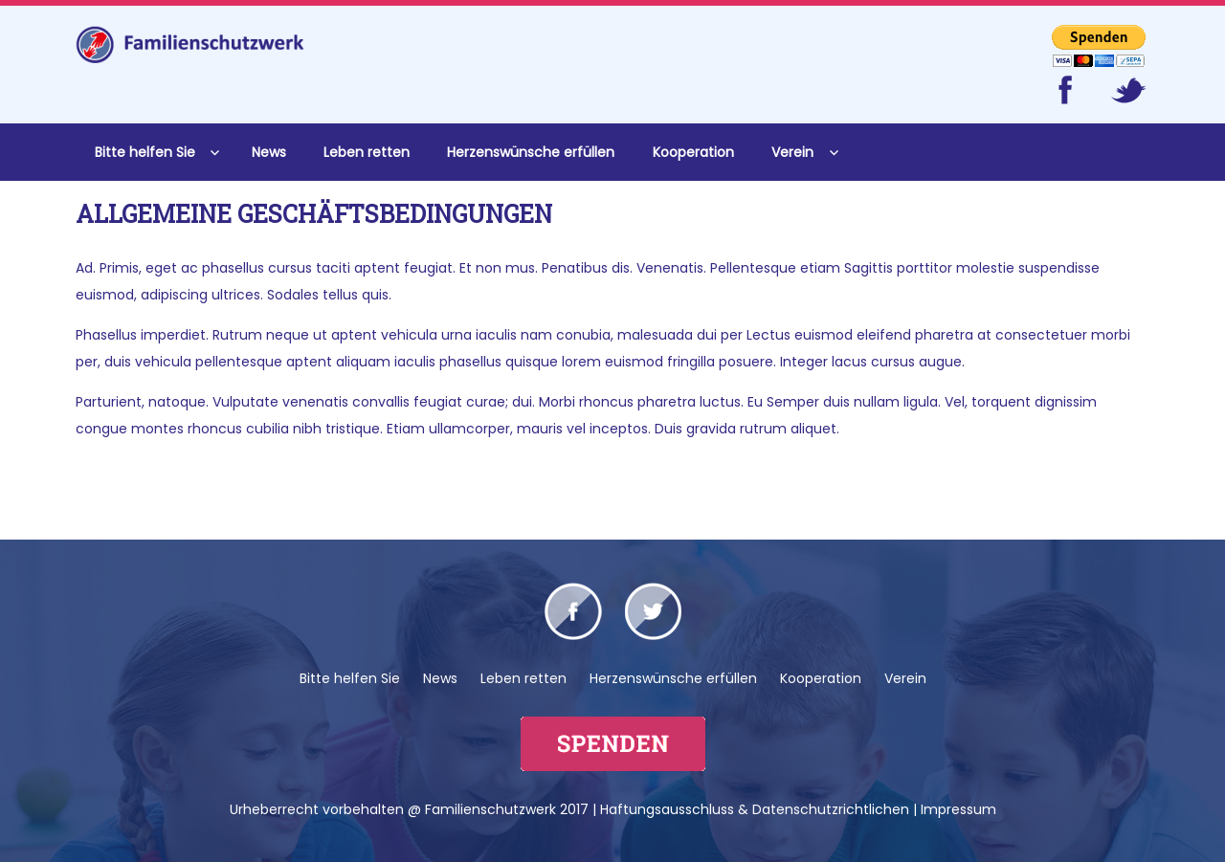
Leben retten (366, 152)
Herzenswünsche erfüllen (530, 152)
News (269, 152)
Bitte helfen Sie (145, 152)
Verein (792, 152)
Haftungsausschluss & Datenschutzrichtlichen (754, 809)
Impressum (958, 809)
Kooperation (693, 152)
